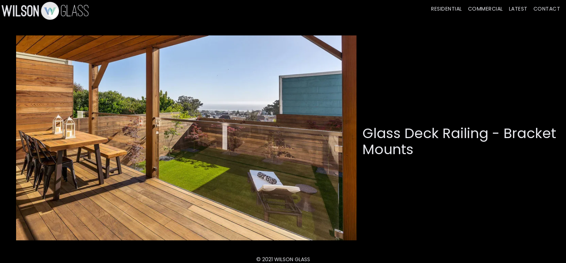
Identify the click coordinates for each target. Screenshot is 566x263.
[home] (44, 10)
